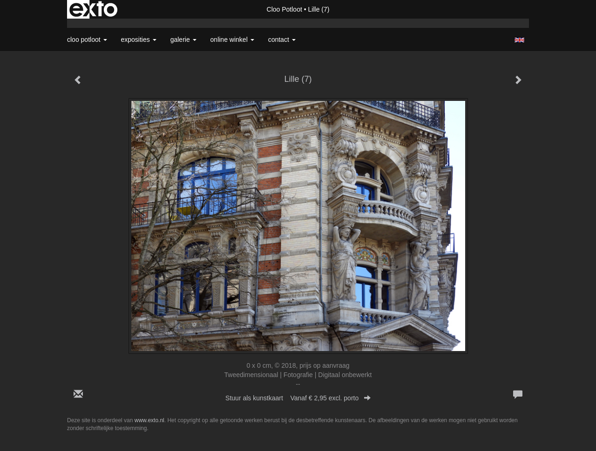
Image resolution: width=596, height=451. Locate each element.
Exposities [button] (138, 39)
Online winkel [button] (232, 39)
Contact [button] (282, 39)
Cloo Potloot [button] (87, 39)
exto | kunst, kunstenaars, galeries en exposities (93, 9)
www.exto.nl (149, 420)
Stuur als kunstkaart (298, 398)
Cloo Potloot (284, 9)
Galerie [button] (183, 39)
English (519, 40)
